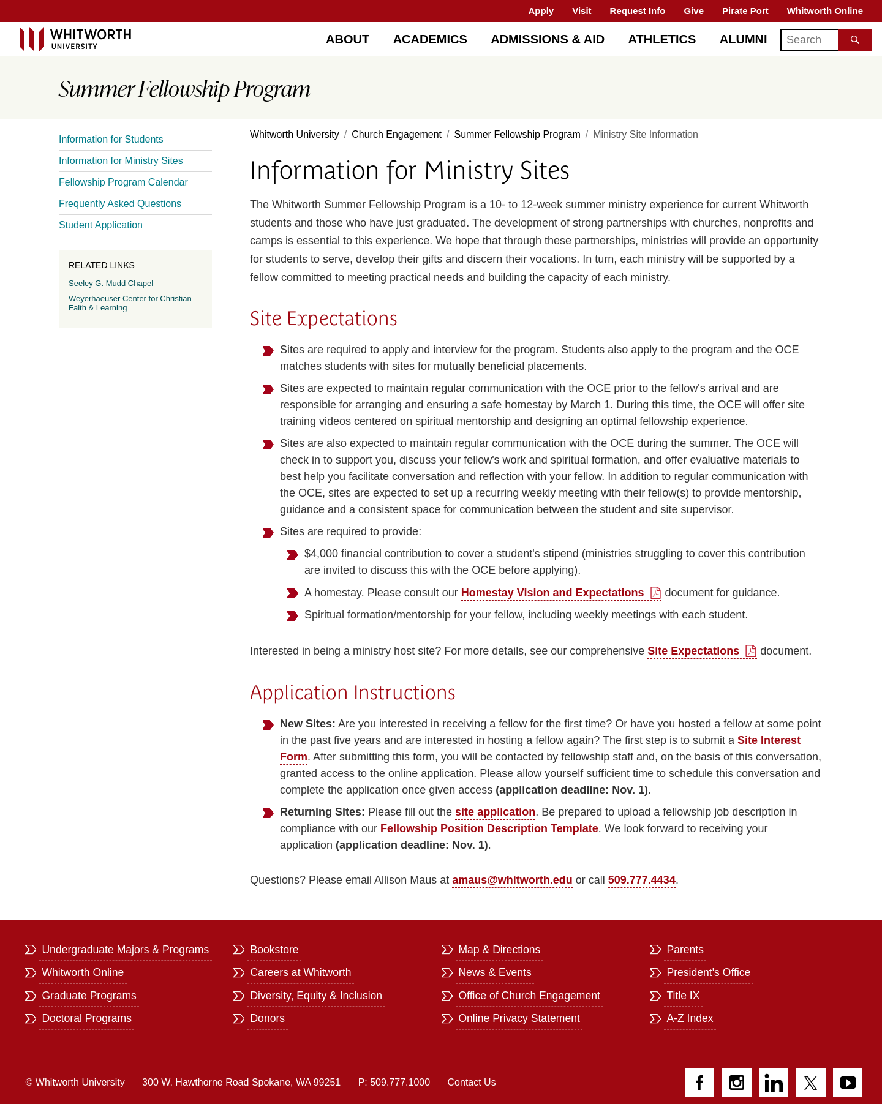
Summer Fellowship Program (517, 134)
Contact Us (472, 1082)
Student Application (101, 225)
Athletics (662, 39)
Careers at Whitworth (300, 972)
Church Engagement (397, 134)
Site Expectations (693, 651)
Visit (581, 11)
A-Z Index (689, 1018)
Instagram (737, 1082)
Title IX (682, 995)
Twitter (811, 1082)
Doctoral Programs (87, 1018)
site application (495, 812)
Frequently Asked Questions (120, 203)
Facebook (699, 1082)
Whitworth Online (825, 11)
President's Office (708, 972)
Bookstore (274, 950)
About (347, 39)
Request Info (638, 11)
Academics (430, 39)
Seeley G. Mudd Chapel (111, 283)
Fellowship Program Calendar (123, 182)
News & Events (494, 972)
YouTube (847, 1082)
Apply (541, 11)
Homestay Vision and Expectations (552, 593)
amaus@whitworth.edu (512, 880)
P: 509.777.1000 (394, 1082)
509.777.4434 (642, 880)
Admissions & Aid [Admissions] (548, 39)
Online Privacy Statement (519, 1018)
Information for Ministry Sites (121, 161)
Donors (267, 1018)
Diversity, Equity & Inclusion (316, 995)
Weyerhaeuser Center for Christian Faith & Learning (130, 303)
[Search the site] (855, 40)
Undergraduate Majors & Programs (125, 950)
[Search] (826, 40)
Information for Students (111, 139)
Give (694, 11)
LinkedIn (773, 1082)
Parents (685, 950)
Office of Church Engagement (529, 995)
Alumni (743, 39)
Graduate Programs (89, 995)
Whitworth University (294, 134)
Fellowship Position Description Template (489, 828)
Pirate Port (745, 11)
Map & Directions (499, 950)
